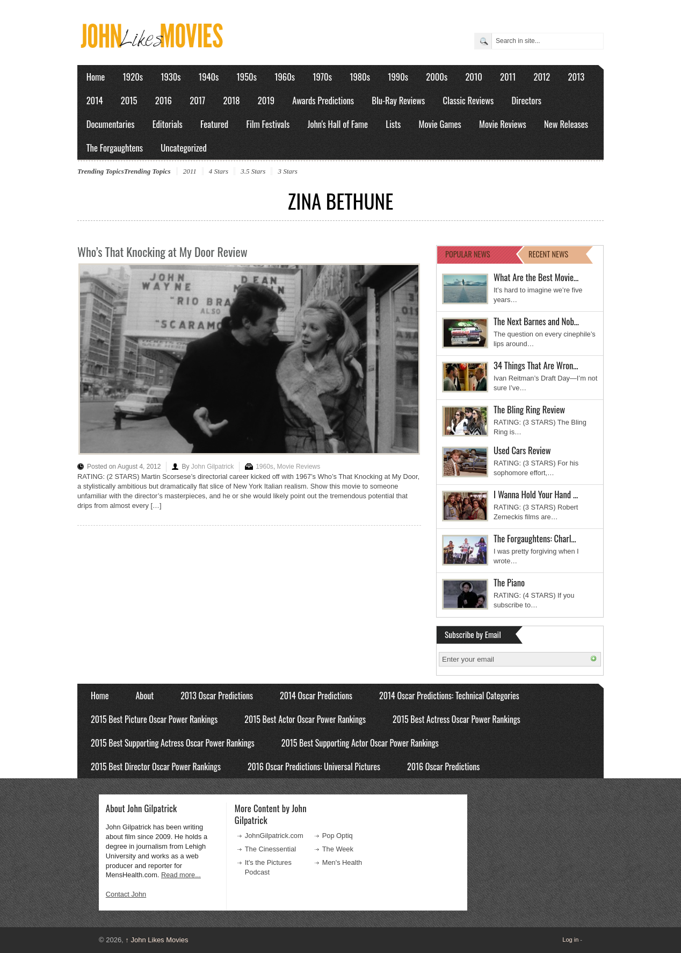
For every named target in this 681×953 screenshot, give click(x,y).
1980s (360, 76)
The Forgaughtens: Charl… (535, 538)
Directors (526, 100)
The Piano (509, 582)
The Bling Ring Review (529, 409)
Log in (570, 939)
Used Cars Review (522, 450)
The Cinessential (270, 849)
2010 (473, 76)
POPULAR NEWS (467, 254)
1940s (209, 76)
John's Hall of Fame (337, 124)
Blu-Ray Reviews (398, 100)
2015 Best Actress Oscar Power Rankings (456, 719)
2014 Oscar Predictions (316, 695)
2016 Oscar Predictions (443, 766)
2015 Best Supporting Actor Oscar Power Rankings (360, 742)
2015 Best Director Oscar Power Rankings (156, 766)
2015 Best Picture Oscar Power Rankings (154, 719)
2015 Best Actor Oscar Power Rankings (305, 719)
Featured (214, 124)
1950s (247, 76)
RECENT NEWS (548, 254)
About (144, 695)
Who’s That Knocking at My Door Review (162, 251)
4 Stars (218, 171)
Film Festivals (267, 124)
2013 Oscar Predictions (216, 695)
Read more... (181, 875)
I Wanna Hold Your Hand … (536, 494)
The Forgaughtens (114, 147)
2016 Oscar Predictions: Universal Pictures (314, 766)
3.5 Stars (253, 171)
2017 (197, 100)
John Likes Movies (156, 940)
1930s (170, 76)
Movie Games (440, 124)
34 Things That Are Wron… (536, 365)
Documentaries (110, 124)
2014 (94, 100)
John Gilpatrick (212, 466)
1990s (398, 76)
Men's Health (342, 862)
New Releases (566, 124)
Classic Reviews (468, 100)
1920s (133, 76)
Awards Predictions (323, 100)
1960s (284, 76)
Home (95, 76)
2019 (266, 100)
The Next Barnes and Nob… (536, 321)
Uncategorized (184, 147)
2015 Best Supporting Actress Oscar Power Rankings (173, 742)
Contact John (126, 894)
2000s (436, 76)
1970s (322, 76)
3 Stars (287, 171)
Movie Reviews (502, 124)
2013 (576, 76)
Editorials (168, 124)
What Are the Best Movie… (536, 277)
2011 (508, 76)
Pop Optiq (337, 836)
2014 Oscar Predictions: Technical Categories (449, 695)
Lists (393, 124)
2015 (129, 100)
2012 (541, 76)
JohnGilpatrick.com (274, 836)
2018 (231, 100)
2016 (163, 100)
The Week (337, 849)
